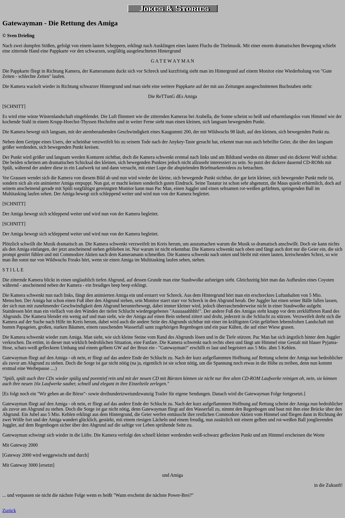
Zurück (9, 510)
